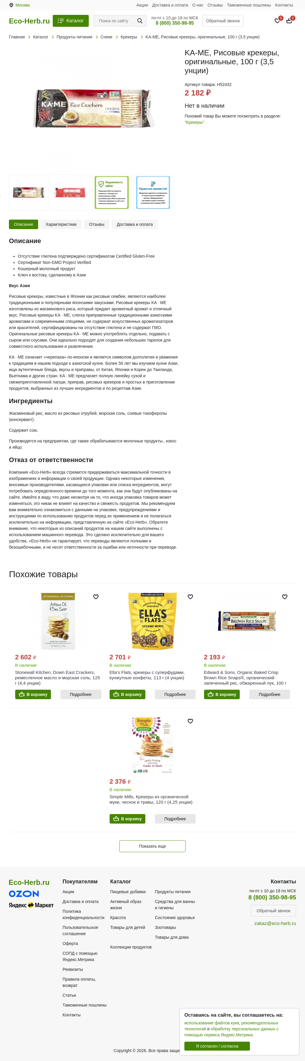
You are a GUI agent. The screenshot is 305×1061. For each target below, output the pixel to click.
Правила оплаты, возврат (79, 982)
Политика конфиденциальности (84, 914)
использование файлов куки (211, 1023)
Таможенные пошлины (249, 5)
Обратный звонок (223, 20)
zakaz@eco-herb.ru (275, 923)
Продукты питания (173, 891)
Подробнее (81, 694)
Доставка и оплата (170, 5)
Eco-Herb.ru (29, 21)
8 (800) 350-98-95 (175, 23)
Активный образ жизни (125, 904)
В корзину (37, 694)
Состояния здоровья (175, 917)
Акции (142, 5)
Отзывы (215, 5)
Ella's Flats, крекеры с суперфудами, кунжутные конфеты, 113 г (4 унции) (147, 675)
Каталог (75, 20)
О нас (197, 5)
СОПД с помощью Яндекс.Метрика (80, 956)
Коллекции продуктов (131, 947)
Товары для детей (127, 927)
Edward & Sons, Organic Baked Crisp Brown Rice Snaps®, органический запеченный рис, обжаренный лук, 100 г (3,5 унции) (245, 680)
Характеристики (61, 224)
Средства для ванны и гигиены (175, 904)
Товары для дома (172, 937)
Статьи (69, 995)
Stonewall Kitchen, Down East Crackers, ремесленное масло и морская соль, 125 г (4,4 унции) (57, 678)
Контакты (284, 5)
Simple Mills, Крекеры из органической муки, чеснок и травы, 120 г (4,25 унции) (151, 799)
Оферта (70, 943)
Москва (22, 5)
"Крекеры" (194, 122)
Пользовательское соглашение (80, 930)
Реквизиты (73, 969)
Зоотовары (165, 927)
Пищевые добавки (128, 891)
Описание (23, 224)
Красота (118, 917)
